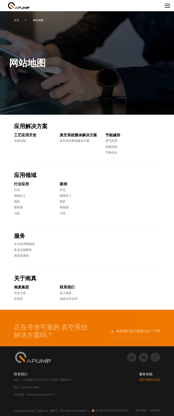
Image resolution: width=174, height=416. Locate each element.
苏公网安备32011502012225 (110, 410)
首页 (16, 20)
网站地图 (38, 20)
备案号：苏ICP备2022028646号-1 (69, 410)
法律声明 (155, 410)
